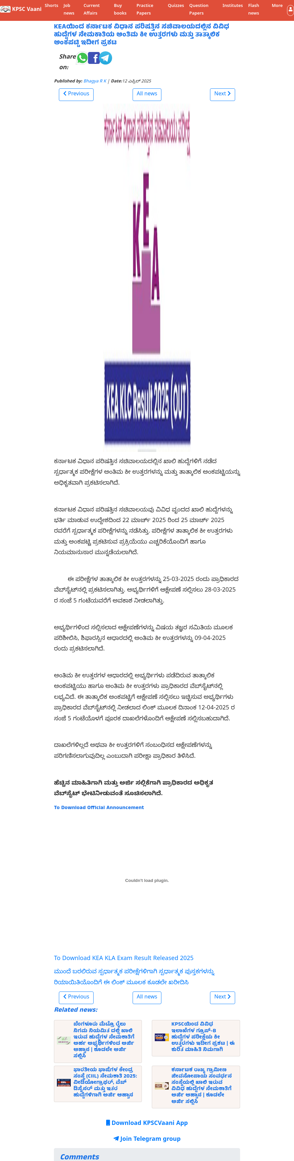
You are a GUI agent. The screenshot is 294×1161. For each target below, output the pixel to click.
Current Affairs (92, 10)
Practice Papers (145, 10)
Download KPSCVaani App (147, 1124)
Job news (68, 10)
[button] (290, 10)
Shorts (51, 6)
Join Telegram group (147, 1140)
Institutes (233, 6)
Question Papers (198, 10)
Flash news (253, 10)
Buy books (120, 10)
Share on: (67, 63)
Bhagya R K (94, 82)
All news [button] (147, 94)
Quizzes (176, 6)
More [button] (277, 6)
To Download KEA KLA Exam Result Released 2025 (123, 959)
